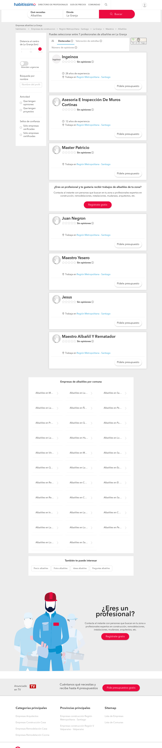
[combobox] (45, 14)
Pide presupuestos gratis (121, 688)
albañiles (41, 568)
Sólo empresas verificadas (31, 127)
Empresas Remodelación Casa (31, 729)
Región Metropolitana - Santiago (74, 29)
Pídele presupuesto (128, 86)
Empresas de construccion (43, 29)
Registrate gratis (97, 205)
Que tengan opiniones (29, 103)
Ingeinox (70, 57)
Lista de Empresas (114, 716)
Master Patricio (75, 148)
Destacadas (64, 41)
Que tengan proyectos (29, 110)
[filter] (31, 49)
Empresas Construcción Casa (31, 722)
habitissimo (21, 29)
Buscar (116, 14)
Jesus (67, 297)
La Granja (97, 29)
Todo (40, 52)
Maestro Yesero (76, 258)
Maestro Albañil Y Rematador (88, 337)
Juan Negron (73, 219)
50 (31, 52)
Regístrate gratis (115, 636)
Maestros (110, 29)
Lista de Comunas (114, 722)
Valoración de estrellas (87, 41)
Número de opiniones (63, 48)
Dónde (70, 12)
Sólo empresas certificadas (31, 135)
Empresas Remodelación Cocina (32, 735)
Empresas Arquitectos (27, 716)
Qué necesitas (38, 12)
